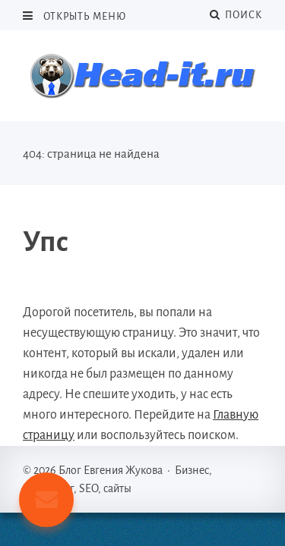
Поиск (236, 14)
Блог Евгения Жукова (143, 76)
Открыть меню (83, 16)
